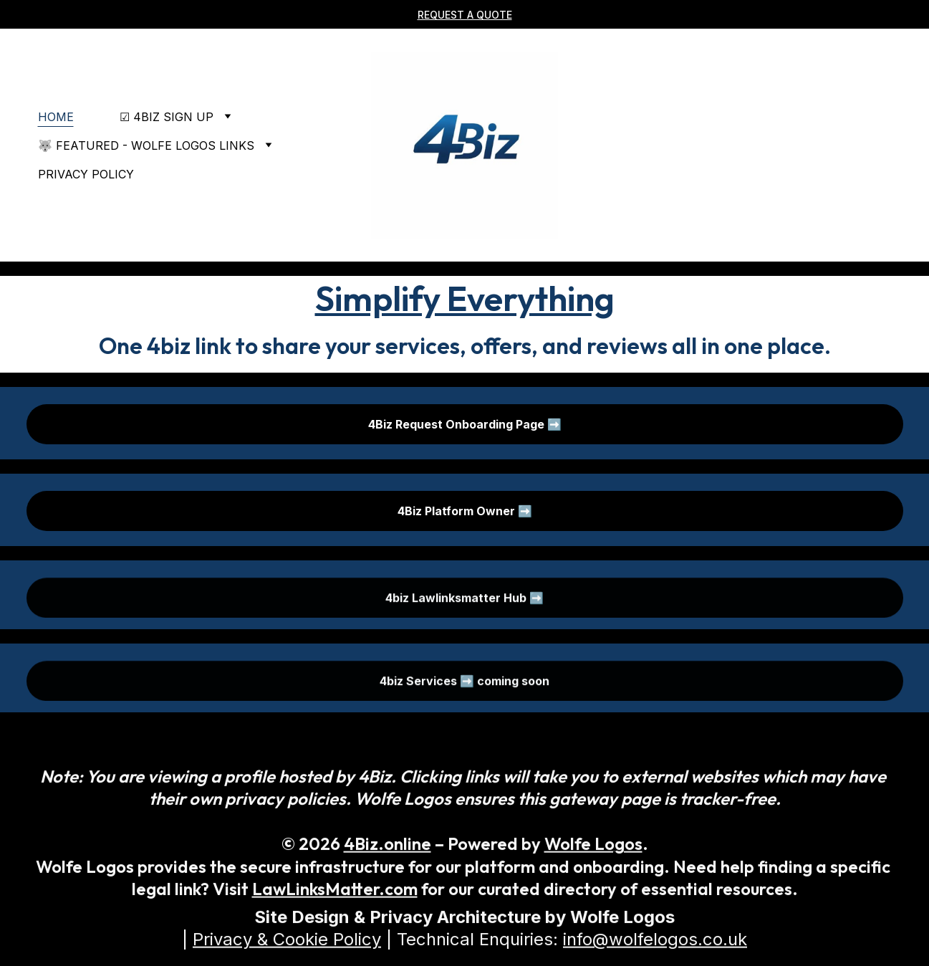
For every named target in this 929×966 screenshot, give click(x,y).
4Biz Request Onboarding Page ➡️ (465, 425)
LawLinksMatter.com (335, 904)
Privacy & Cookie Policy (287, 955)
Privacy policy (86, 174)
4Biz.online (387, 860)
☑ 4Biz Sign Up (166, 117)
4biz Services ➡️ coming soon (464, 684)
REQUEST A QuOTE (465, 15)
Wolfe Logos (593, 860)
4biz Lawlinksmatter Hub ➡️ (464, 601)
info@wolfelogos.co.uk (655, 955)
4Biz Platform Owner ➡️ (465, 511)
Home (56, 117)
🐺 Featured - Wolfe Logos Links (146, 145)
